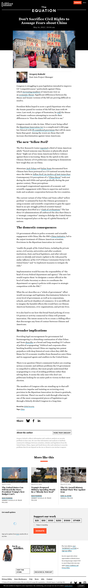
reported (44, 148)
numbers (36, 92)
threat (31, 95)
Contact (49, 579)
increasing (27, 92)
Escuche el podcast (43, 572)
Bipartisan (24, 127)
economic (23, 95)
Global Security (29, 406)
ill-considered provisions (43, 130)
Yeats (49, 168)
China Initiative (58, 236)
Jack (28, 168)
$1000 (67, 520)
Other (76, 520)
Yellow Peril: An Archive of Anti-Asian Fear (51, 174)
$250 (58, 520)
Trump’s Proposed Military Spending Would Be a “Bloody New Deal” (43, 489)
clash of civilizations (50, 210)
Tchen (34, 168)
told (59, 112)
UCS (17, 534)
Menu (84, 2)
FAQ (30, 579)
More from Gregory (62, 433)
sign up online (67, 551)
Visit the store (20, 571)
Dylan (43, 168)
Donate (77, 2)
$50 (43, 520)
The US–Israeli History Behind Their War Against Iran (72, 489)
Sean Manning (7, 498)
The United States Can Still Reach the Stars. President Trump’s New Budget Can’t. (13, 490)
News (37, 579)
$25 (37, 520)
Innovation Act (36, 127)
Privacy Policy (7, 579)
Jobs (42, 579)
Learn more (68, 586)
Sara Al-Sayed (65, 496)
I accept (81, 585)
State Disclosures (20, 579)
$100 (50, 520)
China (51, 177)
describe (29, 342)
